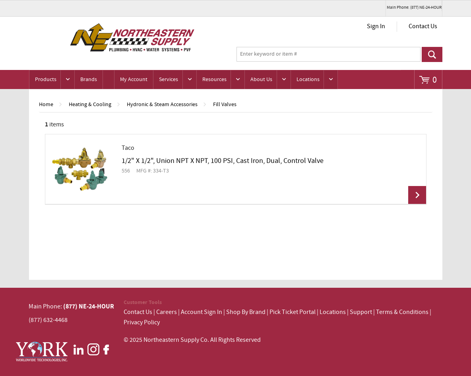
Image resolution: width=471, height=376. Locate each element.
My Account (133, 79)
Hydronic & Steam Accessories (162, 104)
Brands (88, 79)
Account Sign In (202, 312)
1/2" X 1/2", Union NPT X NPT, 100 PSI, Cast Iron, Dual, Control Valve (223, 161)
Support (361, 312)
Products (45, 79)
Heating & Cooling (90, 104)
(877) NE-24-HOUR (88, 306)
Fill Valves (224, 104)
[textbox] (328, 54)
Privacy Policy (142, 322)
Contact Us (423, 26)
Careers (166, 312)
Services (168, 79)
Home (46, 104)
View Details (417, 195)
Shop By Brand (246, 312)
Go (432, 54)
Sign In (376, 26)
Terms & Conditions (402, 312)
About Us (261, 79)
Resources (214, 79)
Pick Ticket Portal (292, 312)
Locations (308, 79)
